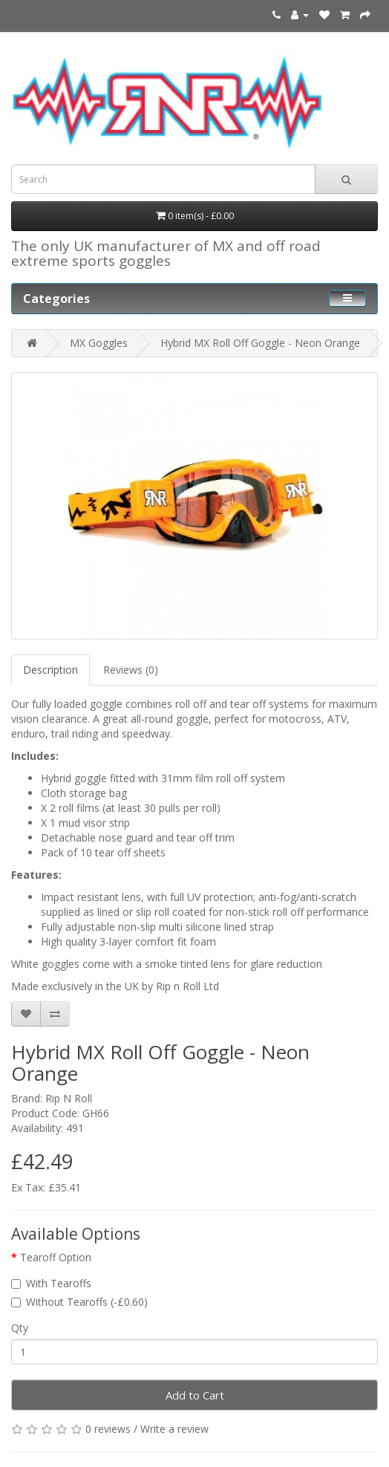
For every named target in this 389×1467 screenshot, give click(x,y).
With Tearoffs (51, 1283)
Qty (19, 1328)
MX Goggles (99, 343)
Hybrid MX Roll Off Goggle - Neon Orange (260, 343)
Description (50, 670)
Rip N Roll (68, 1098)
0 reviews (108, 1429)
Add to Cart (195, 1395)
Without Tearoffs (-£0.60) (79, 1302)
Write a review (174, 1429)
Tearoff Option (55, 1257)
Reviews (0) (130, 670)
